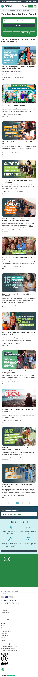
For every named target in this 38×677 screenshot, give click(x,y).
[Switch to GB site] (10, 597)
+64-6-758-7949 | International (8, 645)
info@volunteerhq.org (6, 643)
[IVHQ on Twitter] (10, 603)
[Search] (22, 6)
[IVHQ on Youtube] (15, 603)
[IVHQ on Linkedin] (13, 603)
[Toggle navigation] (35, 6)
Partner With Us (4, 635)
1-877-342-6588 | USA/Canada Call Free (10, 646)
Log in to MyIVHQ (5, 620)
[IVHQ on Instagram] (4, 603)
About (2, 625)
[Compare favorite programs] (25, 6)
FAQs (2, 616)
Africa (32, 32)
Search (19, 26)
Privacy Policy (4, 633)
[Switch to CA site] (14, 597)
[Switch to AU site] (6, 597)
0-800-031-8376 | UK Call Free (8, 648)
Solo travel (25, 32)
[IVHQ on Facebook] (2, 603)
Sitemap (3, 637)
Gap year (16, 32)
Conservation (7, 32)
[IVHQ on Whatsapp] (18, 603)
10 (27, 503)
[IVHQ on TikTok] (7, 603)
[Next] (30, 503)
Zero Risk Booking (5, 614)
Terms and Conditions (6, 631)
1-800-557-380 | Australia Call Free (9, 650)
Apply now (19, 551)
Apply (30, 6)
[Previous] (7, 503)
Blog (2, 627)
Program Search (5, 612)
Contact (3, 640)
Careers (3, 629)
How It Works (4, 610)
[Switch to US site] (3, 597)
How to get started (19, 522)
